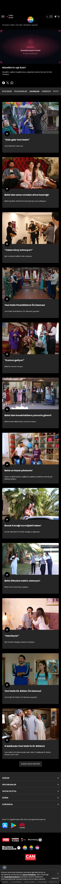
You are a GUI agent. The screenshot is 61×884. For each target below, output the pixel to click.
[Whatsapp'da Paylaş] (11, 82)
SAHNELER (34, 91)
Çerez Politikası (29, 875)
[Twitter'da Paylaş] (7, 82)
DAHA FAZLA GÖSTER (30, 764)
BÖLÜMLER (7, 91)
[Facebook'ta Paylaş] (3, 82)
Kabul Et (55, 878)
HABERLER (46, 91)
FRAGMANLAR (20, 91)
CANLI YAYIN (9, 16)
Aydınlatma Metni (12, 877)
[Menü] (2, 16)
